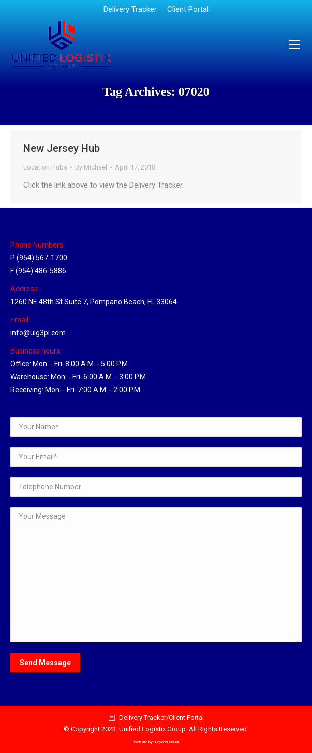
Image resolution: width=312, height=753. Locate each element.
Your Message (156, 574)
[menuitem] (130, 9)
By (91, 167)
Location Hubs (45, 167)
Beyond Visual (167, 742)
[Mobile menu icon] (294, 44)
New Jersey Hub (61, 148)
